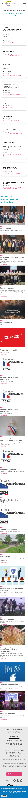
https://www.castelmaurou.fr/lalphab (13, 156)
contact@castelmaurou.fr (14, 740)
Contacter (9, 42)
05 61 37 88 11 (14, 743)
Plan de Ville (14, 736)
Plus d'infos (18, 792)
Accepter (3, 795)
